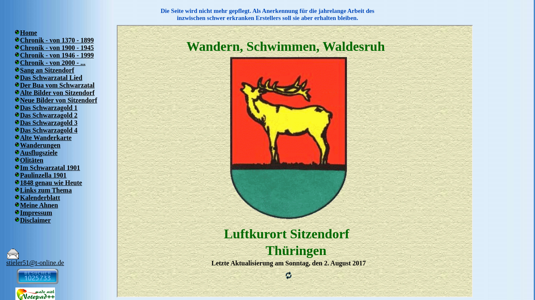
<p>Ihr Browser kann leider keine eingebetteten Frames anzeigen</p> (295, 161)
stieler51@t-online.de (35, 262)
